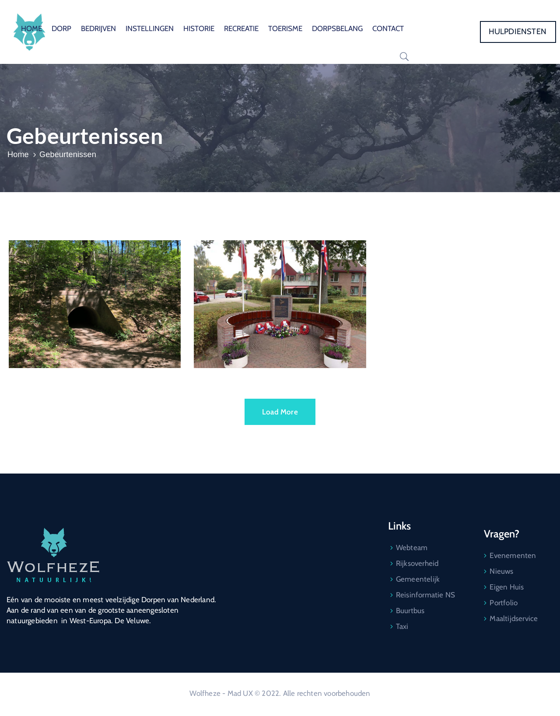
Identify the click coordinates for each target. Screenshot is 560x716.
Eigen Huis (507, 587)
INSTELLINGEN (150, 28)
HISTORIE (198, 28)
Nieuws (501, 571)
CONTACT (388, 28)
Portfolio (504, 602)
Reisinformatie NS (425, 594)
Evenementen (513, 555)
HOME (31, 28)
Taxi (402, 626)
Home (18, 154)
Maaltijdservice (514, 618)
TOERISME (285, 28)
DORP (61, 28)
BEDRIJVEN (98, 28)
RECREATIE (241, 28)
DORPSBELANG (337, 28)
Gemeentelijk (418, 579)
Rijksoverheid (417, 563)
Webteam (411, 547)
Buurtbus (410, 610)
